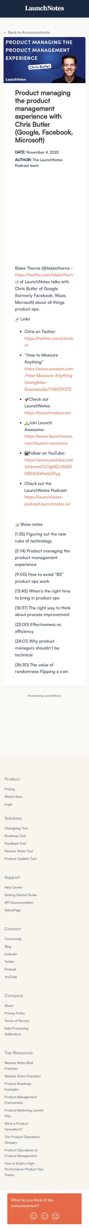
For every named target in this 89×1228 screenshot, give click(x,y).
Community (13, 939)
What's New (13, 797)
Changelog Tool (16, 828)
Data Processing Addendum (16, 1031)
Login (9, 804)
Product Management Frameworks (21, 1100)
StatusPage (13, 910)
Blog (8, 946)
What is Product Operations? (16, 1126)
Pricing (10, 789)
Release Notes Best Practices (19, 1065)
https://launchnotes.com (47, 412)
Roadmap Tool (15, 836)
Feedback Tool (15, 843)
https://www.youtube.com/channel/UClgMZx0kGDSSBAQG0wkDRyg (49, 466)
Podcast (10, 969)
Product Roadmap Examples (18, 1086)
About (9, 1005)
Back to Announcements (27, 32)
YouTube (11, 977)
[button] (33, 1214)
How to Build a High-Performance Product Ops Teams (24, 1169)
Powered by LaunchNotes (44, 695)
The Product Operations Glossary (22, 1139)
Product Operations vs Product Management (21, 1153)
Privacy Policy (15, 1013)
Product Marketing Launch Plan (24, 1113)
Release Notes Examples (23, 1076)
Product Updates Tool (20, 858)
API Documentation (19, 902)
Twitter (9, 962)
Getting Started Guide (21, 895)
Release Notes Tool (19, 851)
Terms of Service (17, 1021)
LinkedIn (11, 954)
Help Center (14, 887)
